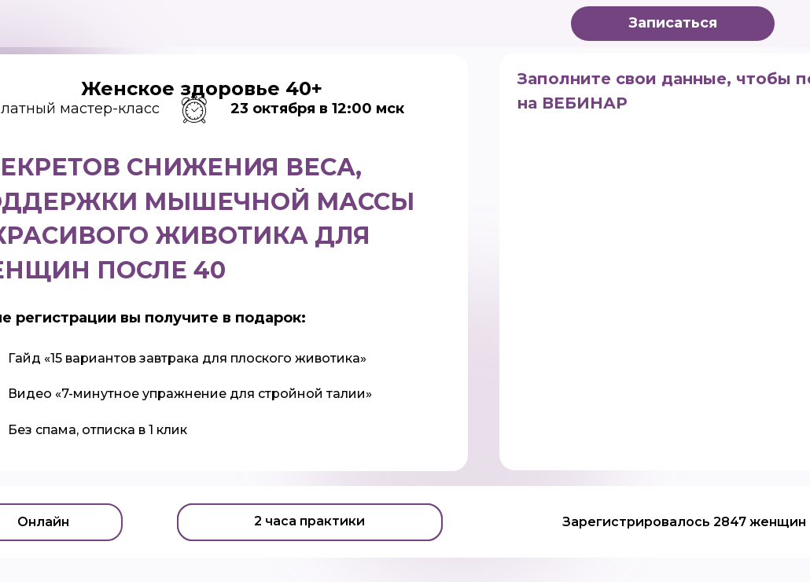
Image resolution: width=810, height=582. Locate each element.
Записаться (672, 22)
